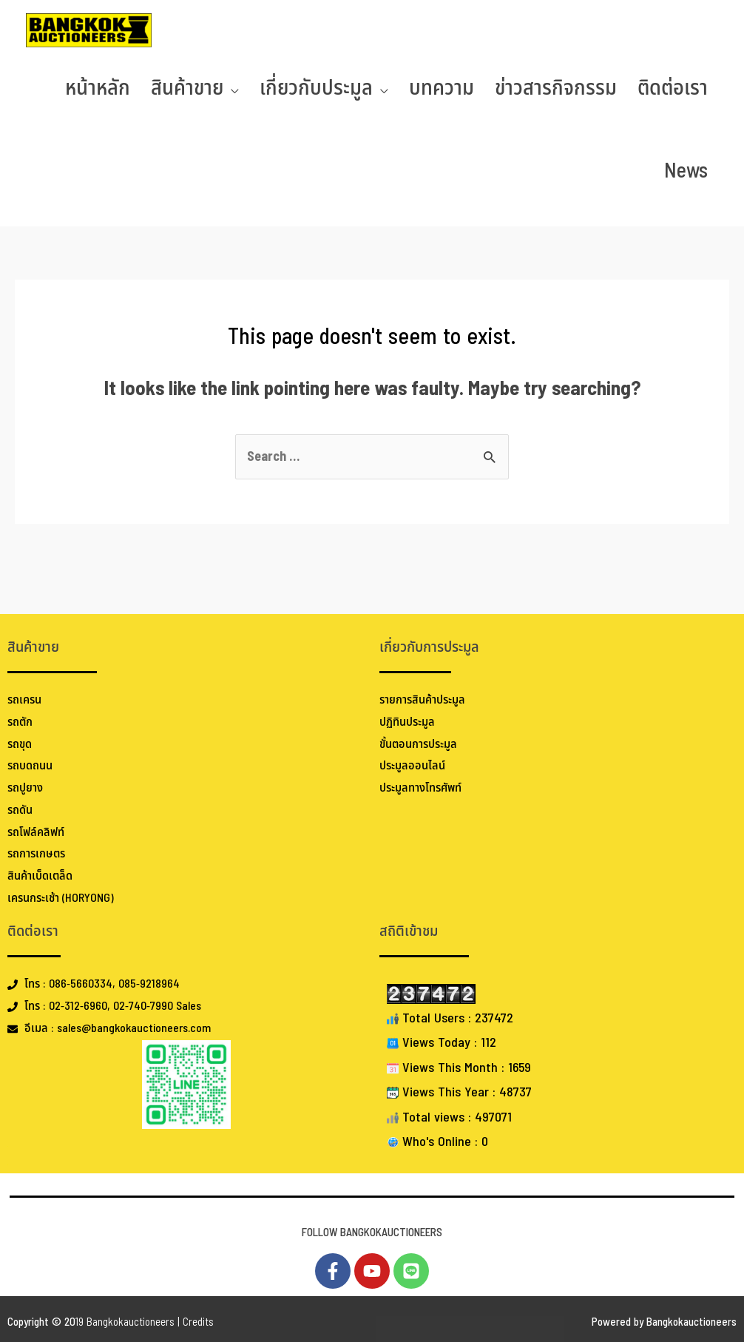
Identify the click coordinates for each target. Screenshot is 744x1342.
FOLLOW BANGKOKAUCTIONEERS (372, 1232)
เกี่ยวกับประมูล (316, 88)
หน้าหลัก (97, 88)
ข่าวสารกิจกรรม (556, 88)
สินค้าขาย (187, 88)
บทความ (441, 88)
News (686, 171)
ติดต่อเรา (673, 88)
